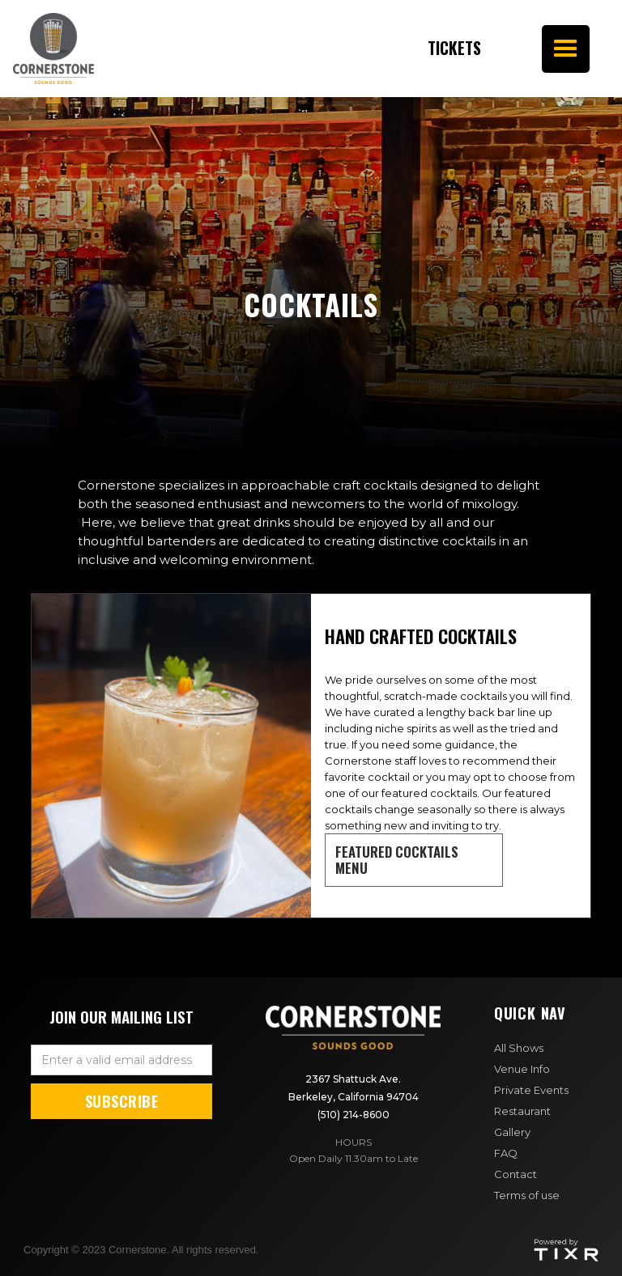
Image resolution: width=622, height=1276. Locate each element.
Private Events (531, 1089)
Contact (515, 1174)
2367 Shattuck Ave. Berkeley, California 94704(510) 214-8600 (353, 1097)
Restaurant (522, 1110)
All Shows (518, 1047)
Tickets (415, 48)
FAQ (506, 1153)
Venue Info (522, 1068)
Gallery (512, 1132)
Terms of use (527, 1195)
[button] (566, 49)
